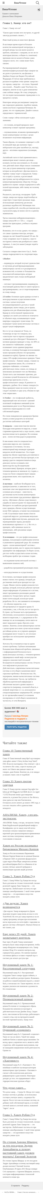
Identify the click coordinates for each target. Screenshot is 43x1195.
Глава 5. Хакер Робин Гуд (19, 876)
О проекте (15, 1186)
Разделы (25, 1186)
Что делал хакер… (14, 1087)
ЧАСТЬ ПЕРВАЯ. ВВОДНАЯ (13, 1192)
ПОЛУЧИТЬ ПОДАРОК (17, 727)
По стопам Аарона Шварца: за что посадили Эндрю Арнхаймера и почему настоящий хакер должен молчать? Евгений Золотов (20, 1149)
